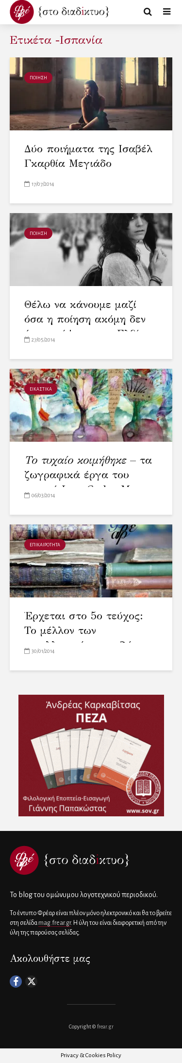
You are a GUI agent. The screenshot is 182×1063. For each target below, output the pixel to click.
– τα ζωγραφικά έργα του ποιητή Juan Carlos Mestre (88, 474)
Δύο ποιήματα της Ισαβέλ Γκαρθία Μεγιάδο (88, 156)
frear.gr (105, 1026)
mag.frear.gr (54, 922)
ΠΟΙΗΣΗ (38, 77)
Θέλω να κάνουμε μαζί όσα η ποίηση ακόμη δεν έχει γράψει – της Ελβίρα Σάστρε (87, 326)
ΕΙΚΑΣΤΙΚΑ (41, 389)
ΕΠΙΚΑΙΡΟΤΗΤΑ (45, 544)
